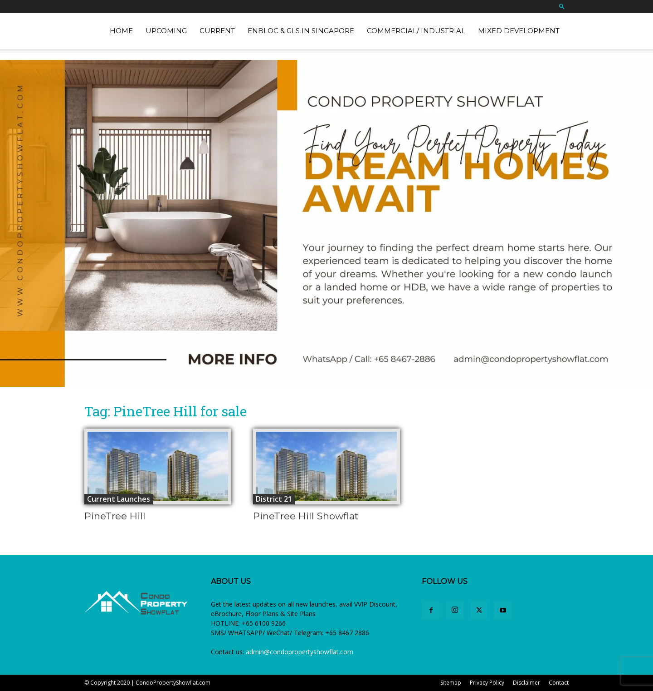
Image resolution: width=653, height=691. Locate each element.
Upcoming (166, 30)
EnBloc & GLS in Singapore (301, 30)
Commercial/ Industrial (416, 30)
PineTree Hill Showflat (305, 516)
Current (217, 30)
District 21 (274, 499)
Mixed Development (519, 30)
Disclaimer (526, 682)
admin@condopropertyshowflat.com (299, 651)
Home (121, 30)
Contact (559, 682)
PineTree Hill (115, 516)
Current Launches (118, 499)
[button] (562, 6)
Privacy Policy (487, 682)
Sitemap (450, 682)
